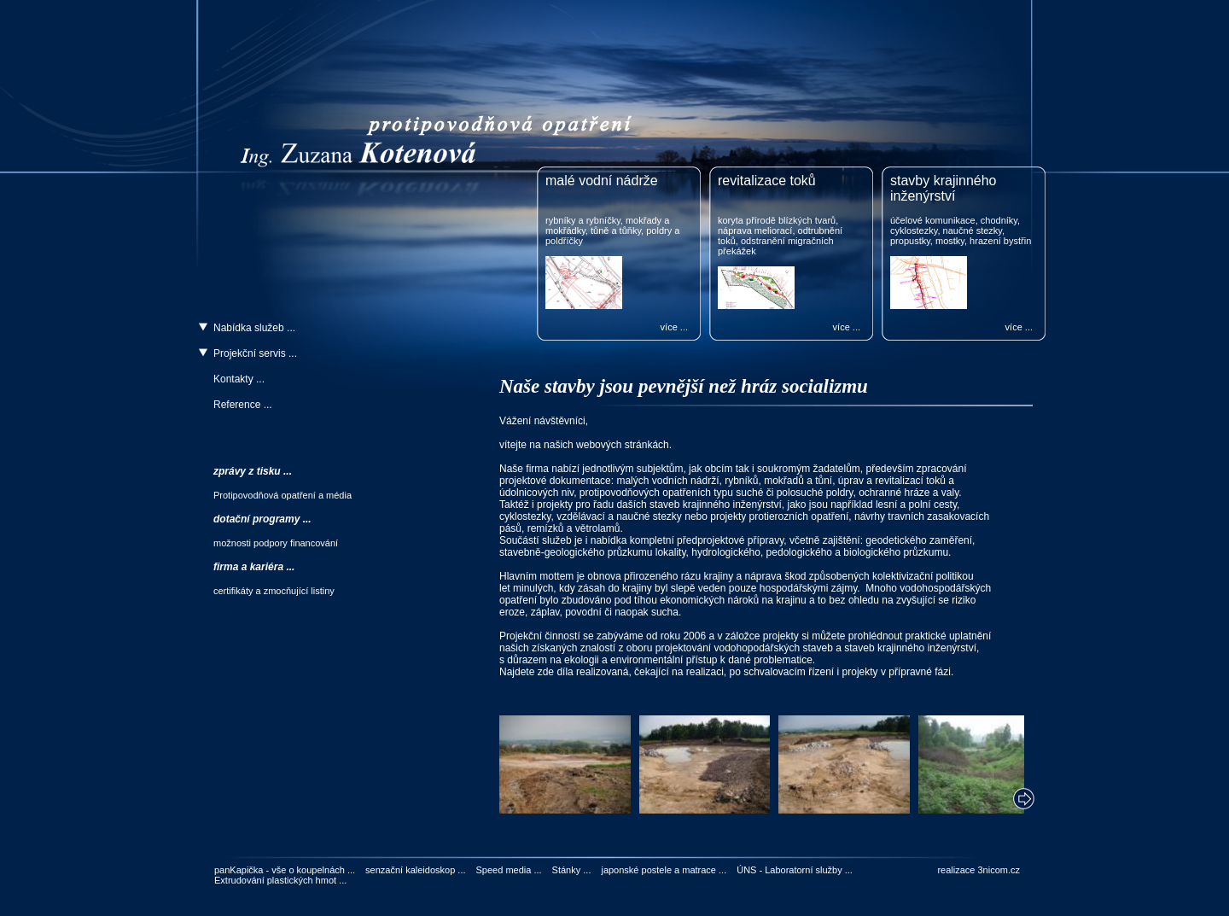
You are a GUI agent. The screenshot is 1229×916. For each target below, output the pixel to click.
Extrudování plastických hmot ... (280, 880)
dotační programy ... (262, 519)
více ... (674, 327)
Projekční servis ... (255, 353)
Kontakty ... (239, 379)
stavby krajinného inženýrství (943, 188)
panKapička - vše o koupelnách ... (284, 870)
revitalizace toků (767, 180)
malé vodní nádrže (601, 180)
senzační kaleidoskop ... (415, 870)
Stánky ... (571, 870)
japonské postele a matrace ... (663, 870)
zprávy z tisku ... (252, 471)
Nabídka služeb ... (254, 328)
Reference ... (242, 405)
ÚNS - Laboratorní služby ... (795, 870)
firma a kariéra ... (253, 567)
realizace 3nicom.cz (978, 870)
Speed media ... (509, 870)
